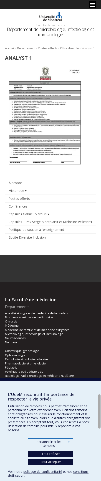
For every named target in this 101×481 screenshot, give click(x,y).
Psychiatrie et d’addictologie (24, 371)
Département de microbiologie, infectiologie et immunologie (50, 31)
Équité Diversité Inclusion (27, 237)
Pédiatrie (11, 367)
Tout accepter (50, 462)
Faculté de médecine (50, 25)
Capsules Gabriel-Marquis (28, 214)
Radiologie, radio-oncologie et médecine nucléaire (39, 376)
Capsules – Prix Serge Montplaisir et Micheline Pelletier (49, 222)
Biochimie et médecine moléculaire (29, 317)
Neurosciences (15, 338)
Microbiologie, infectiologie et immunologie (34, 334)
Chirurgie (11, 321)
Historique (16, 190)
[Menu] (92, 4)
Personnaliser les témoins (53, 443)
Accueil (10, 48)
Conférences (18, 206)
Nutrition (11, 342)
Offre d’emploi (70, 48)
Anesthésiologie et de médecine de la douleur (36, 313)
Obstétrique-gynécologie (22, 351)
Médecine (12, 325)
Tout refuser (50, 454)
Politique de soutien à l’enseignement (36, 229)
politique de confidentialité (42, 471)
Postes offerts (48, 48)
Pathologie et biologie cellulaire (26, 359)
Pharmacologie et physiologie (25, 363)
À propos (16, 183)
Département (26, 48)
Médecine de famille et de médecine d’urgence (37, 330)
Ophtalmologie (15, 355)
